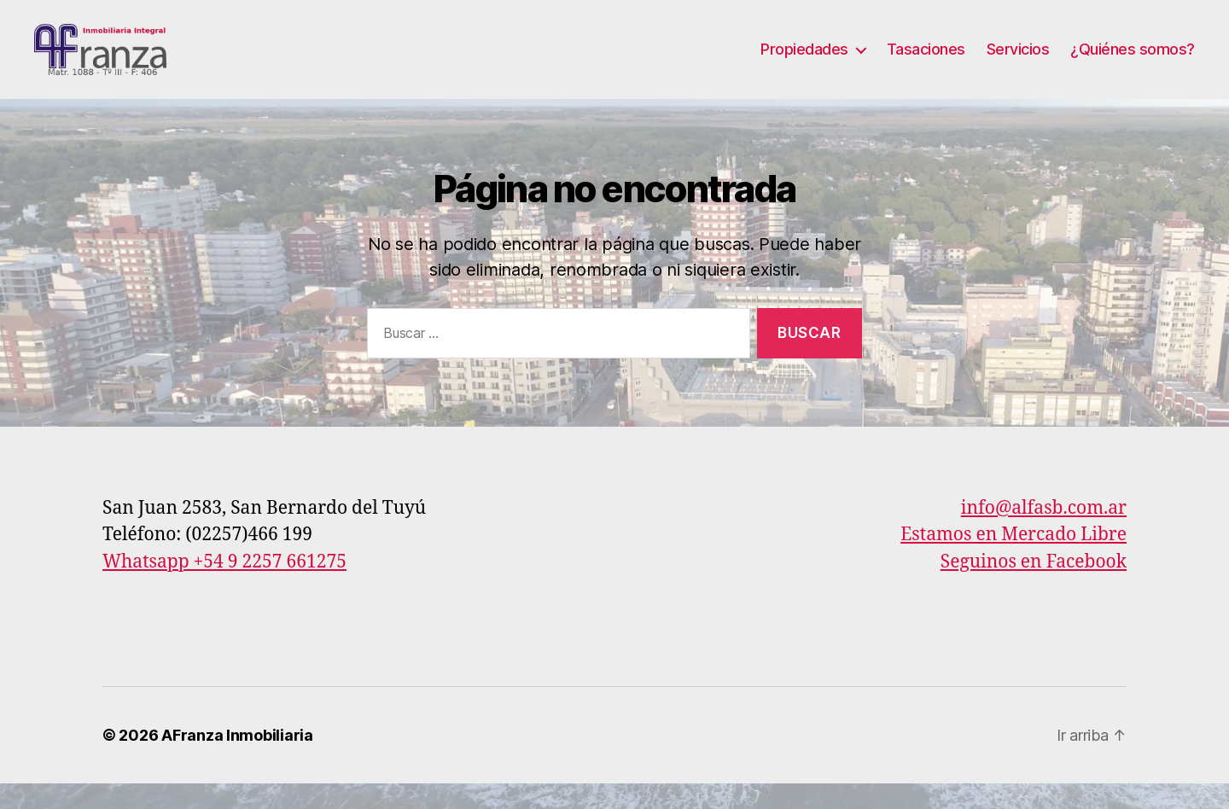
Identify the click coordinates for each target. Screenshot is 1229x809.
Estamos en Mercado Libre (1013, 560)
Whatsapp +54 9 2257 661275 (224, 587)
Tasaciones (926, 62)
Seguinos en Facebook (1034, 587)
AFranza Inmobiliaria (237, 761)
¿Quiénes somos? (1132, 62)
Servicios (1018, 62)
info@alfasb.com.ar (1044, 533)
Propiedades (804, 62)
